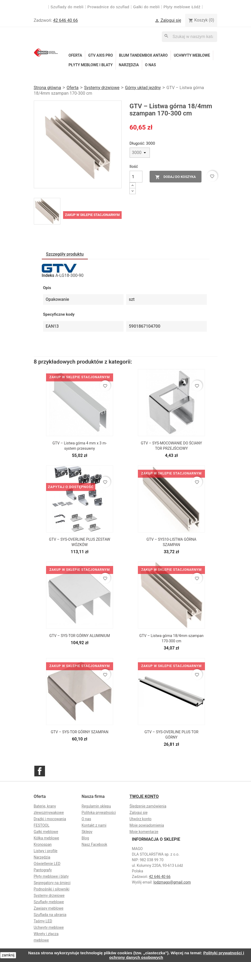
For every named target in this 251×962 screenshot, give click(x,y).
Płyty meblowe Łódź (182, 7)
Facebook (39, 771)
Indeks (48, 275)
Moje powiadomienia (147, 825)
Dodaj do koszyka (175, 177)
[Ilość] (136, 176)
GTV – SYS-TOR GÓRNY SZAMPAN (79, 732)
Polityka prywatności (99, 812)
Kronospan (43, 844)
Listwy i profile (45, 851)
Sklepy (87, 832)
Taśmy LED (43, 921)
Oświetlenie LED (47, 863)
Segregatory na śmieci (52, 883)
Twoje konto (144, 796)
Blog (85, 838)
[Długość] (140, 153)
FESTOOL (42, 825)
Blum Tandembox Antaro (143, 55)
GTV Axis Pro (100, 55)
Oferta (75, 55)
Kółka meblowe (46, 838)
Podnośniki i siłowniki (51, 889)
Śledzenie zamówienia (148, 806)
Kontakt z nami (94, 825)
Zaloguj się (139, 812)
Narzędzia (129, 65)
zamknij (8, 955)
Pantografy (43, 870)
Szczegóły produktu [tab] (65, 254)
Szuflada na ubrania (50, 915)
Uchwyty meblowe (192, 55)
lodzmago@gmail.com (172, 882)
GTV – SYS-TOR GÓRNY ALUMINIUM (79, 636)
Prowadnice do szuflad (108, 7)
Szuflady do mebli (67, 7)
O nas (150, 65)
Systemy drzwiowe (49, 895)
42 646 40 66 (65, 20)
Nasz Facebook (94, 844)
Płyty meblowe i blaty (91, 65)
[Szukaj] (189, 36)
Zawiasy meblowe (49, 908)
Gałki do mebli (146, 7)
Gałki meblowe (46, 832)
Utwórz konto (141, 819)
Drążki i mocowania (50, 819)
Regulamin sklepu (96, 806)
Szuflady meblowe (49, 902)
